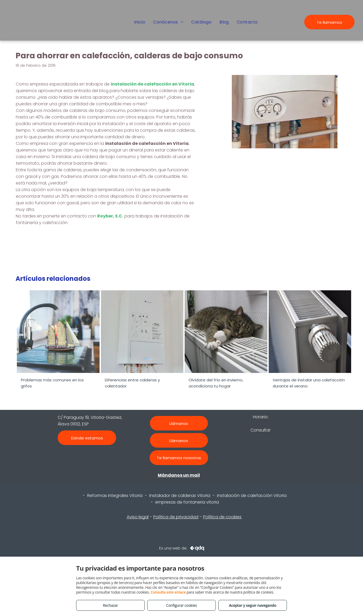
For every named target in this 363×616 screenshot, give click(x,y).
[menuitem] (139, 22)
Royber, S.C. (110, 216)
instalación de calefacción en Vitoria (152, 84)
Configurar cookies (181, 605)
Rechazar (110, 605)
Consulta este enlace (168, 592)
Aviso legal (138, 517)
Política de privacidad (175, 517)
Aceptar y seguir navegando (252, 605)
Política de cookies (222, 517)
